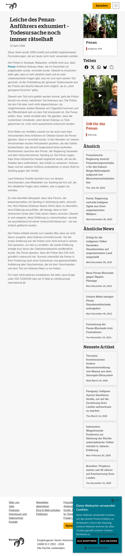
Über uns (14, 502)
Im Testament (71, 514)
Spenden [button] (102, 5)
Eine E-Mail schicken (48, 510)
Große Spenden (72, 510)
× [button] (117, 500)
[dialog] (97, 524)
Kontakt (13, 522)
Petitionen (42, 514)
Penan (12, 66)
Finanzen (14, 510)
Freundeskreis (71, 502)
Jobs (11, 506)
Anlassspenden (72, 506)
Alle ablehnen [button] (109, 541)
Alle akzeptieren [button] (87, 541)
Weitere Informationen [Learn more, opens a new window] (104, 534)
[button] (97, 547)
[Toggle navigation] (116, 5)
